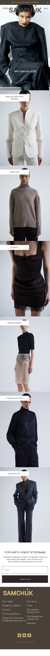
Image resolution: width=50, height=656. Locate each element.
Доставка (7, 608)
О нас (30, 612)
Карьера (31, 629)
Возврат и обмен (11, 612)
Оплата (6, 616)
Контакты (32, 608)
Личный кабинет (11, 620)
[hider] (48, 2)
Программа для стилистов (35, 624)
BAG (46, 8)
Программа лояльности (33, 617)
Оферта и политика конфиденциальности (14, 626)
